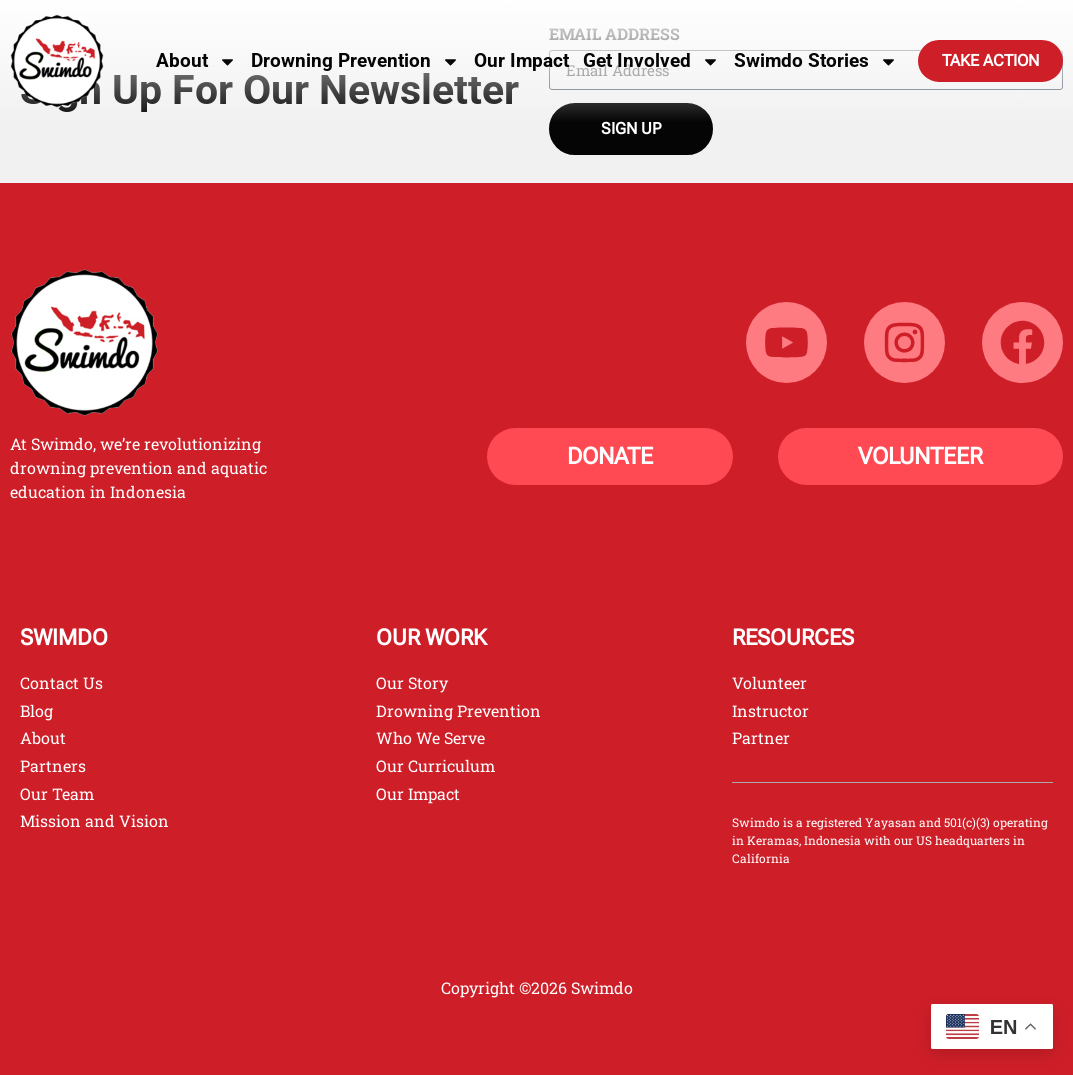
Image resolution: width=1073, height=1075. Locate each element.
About (196, 61)
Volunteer (769, 682)
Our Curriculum (435, 765)
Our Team (57, 793)
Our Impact (521, 60)
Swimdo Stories (816, 61)
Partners (53, 765)
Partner (761, 737)
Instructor (770, 710)
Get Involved (651, 61)
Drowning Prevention (355, 61)
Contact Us (61, 682)
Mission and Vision (94, 820)
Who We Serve (430, 737)
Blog (36, 710)
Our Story (412, 682)
